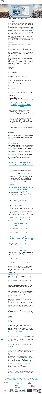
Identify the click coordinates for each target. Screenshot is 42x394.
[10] (8, 320)
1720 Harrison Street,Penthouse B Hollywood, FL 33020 (17, 387)
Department (10, 354)
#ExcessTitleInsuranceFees (8, 378)
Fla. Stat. (12, 183)
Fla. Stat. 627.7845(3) (14, 300)
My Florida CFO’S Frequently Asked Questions (18, 211)
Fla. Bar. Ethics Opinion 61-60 (12, 148)
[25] (8, 375)
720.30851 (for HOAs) (16, 183)
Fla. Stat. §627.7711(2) (19, 205)
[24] (8, 369)
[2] (8, 275)
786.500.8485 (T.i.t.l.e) (19, 382)
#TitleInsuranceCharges (29, 379)
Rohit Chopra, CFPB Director (15, 274)
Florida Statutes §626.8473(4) (12, 351)
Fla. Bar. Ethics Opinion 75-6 (12, 154)
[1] (8, 274)
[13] (8, 324)
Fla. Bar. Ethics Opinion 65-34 (12, 137)
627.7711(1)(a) (12, 339)
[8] (8, 317)
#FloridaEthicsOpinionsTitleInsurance (25, 378)
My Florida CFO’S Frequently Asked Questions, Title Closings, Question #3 (19, 275)
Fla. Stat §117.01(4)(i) (19, 331)
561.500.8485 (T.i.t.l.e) (19, 383)
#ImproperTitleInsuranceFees (8, 379)
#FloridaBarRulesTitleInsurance (16, 378)
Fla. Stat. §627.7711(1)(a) (27, 333)
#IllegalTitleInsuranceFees (33, 378)
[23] (8, 363)
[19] (8, 344)
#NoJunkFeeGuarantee (15, 379)
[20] (8, 346)
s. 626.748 (14, 306)
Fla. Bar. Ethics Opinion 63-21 (12, 112)
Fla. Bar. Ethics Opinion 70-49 (12, 144)
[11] (15, 71)
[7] (8, 316)
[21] (8, 347)
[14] (13, 73)
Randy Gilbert (12, 3)
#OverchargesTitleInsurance (22, 379)
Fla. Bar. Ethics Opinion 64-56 (12, 120)
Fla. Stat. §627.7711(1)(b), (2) (26, 99)
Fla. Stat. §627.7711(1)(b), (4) (13, 194)
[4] (8, 296)
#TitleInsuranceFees (35, 379)
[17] (8, 336)
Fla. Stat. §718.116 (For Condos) (24, 183)
